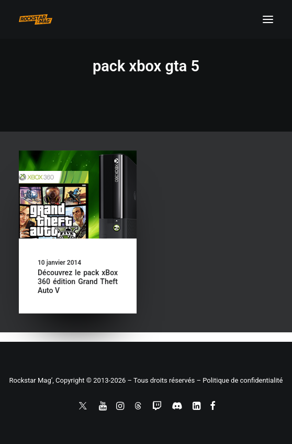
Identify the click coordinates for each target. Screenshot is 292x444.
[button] (268, 19)
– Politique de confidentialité (239, 380)
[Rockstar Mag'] (35, 19)
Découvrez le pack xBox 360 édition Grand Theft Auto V (78, 281)
